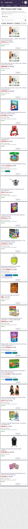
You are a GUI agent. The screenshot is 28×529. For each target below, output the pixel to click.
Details (18, 48)
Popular (15, 5)
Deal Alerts (23, 5)
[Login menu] (25, 2)
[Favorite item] (22, 48)
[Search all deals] (22, 2)
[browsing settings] (25, 20)
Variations (9, 5)
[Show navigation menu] (2, 2)
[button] (4, 23)
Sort (2, 15)
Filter (24, 23)
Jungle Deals (8, 2)
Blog (2, 5)
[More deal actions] (25, 48)
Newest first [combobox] (5, 16)
